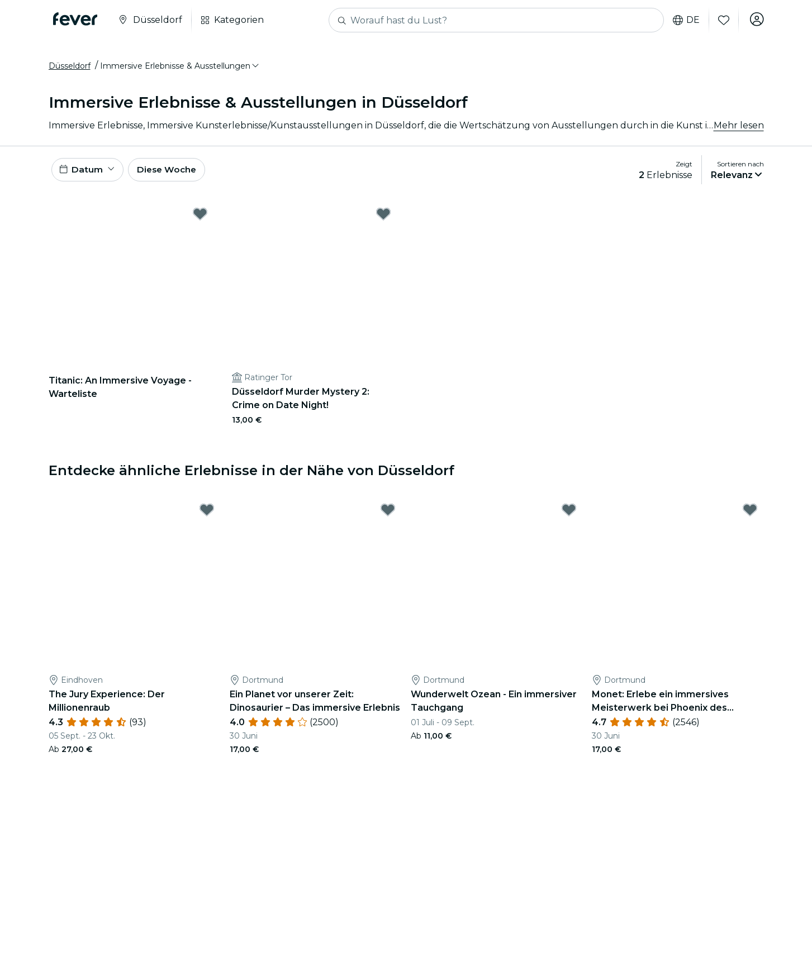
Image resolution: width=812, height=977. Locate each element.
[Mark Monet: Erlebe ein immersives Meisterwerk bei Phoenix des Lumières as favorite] (750, 516)
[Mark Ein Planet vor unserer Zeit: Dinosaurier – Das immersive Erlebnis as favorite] (388, 516)
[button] (180, 68)
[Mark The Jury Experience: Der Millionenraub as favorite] (207, 516)
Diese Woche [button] (171, 174)
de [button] (684, 20)
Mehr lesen (739, 128)
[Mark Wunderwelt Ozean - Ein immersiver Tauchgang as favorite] (569, 516)
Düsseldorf (70, 69)
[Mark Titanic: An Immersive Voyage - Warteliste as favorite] (200, 220)
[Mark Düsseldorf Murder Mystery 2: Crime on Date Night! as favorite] (383, 220)
